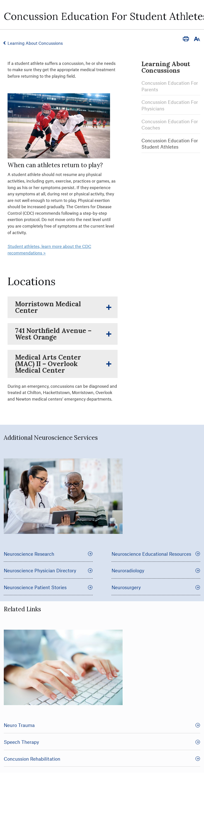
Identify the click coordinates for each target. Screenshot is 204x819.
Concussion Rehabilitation (102, 759)
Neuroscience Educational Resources (156, 554)
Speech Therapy (102, 742)
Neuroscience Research (48, 554)
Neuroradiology (156, 570)
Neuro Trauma (102, 725)
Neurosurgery (156, 587)
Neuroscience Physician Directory (48, 570)
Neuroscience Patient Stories (48, 587)
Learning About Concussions (35, 43)
